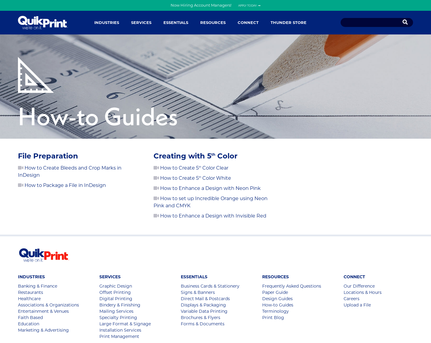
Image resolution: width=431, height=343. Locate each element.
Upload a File (357, 305)
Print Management (119, 336)
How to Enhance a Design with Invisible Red (210, 216)
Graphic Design (115, 286)
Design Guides (277, 298)
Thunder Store (288, 22)
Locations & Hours (363, 292)
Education (28, 324)
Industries (106, 22)
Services (141, 22)
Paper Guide (275, 292)
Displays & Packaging (203, 305)
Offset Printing (115, 292)
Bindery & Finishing (119, 305)
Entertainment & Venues (43, 311)
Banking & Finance (37, 286)
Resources (213, 22)
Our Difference (359, 286)
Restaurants (30, 292)
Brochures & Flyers (200, 317)
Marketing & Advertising (43, 330)
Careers (351, 298)
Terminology (275, 311)
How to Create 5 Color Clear (191, 168)
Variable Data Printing (204, 311)
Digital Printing (115, 298)
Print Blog (273, 317)
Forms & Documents (202, 324)
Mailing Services (116, 311)
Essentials (175, 22)
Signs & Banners (198, 292)
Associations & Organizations (48, 305)
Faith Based (30, 317)
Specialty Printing (118, 317)
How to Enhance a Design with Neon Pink (207, 188)
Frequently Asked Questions (291, 286)
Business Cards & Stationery (210, 286)
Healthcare (29, 298)
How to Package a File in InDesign (62, 185)
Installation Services (120, 330)
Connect (248, 22)
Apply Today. (249, 5)
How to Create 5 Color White (192, 178)
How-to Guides (277, 305)
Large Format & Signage (125, 324)
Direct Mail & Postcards (205, 298)
